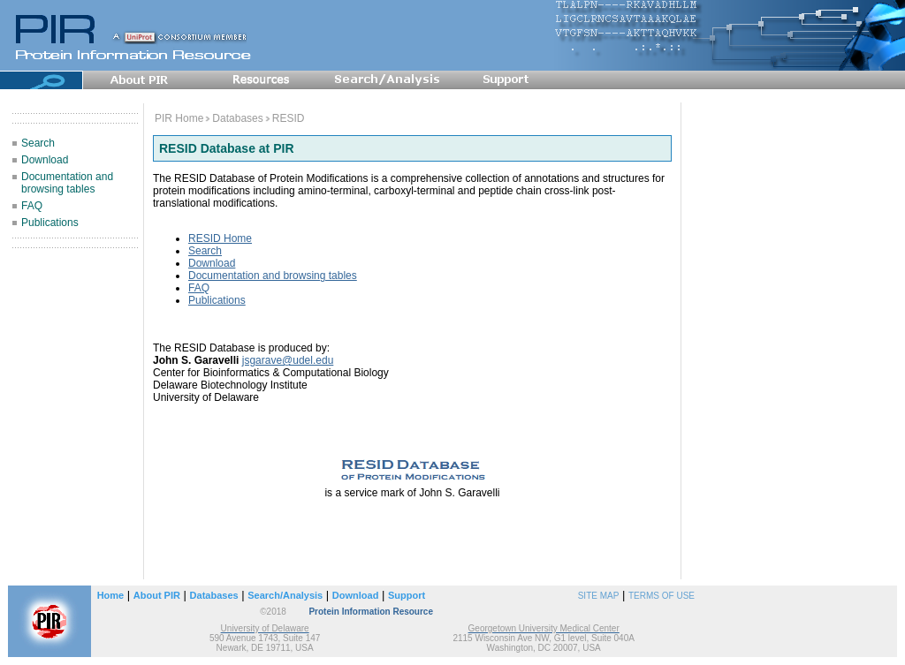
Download (44, 160)
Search (38, 143)
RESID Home (220, 238)
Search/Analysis (285, 595)
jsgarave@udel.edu (288, 360)
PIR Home (179, 118)
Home (111, 595)
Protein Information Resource (370, 611)
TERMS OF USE (661, 596)
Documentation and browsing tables (67, 182)
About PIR (156, 595)
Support (406, 595)
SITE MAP (599, 596)
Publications (50, 222)
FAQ (31, 206)
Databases (237, 118)
